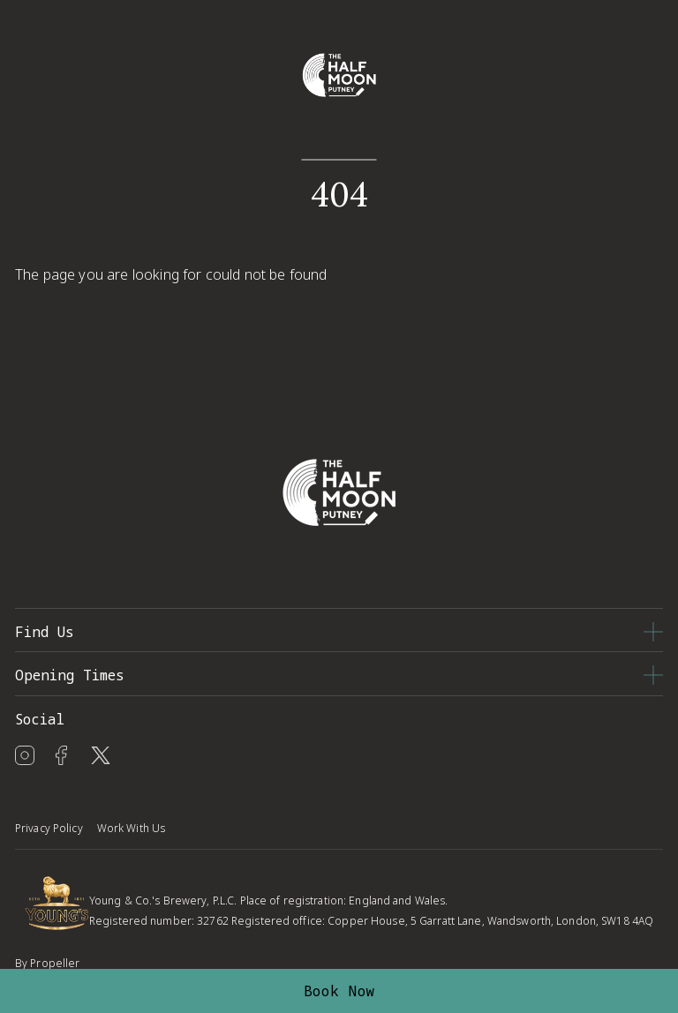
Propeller (54, 963)
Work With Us (131, 828)
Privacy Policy (49, 828)
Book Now (339, 991)
